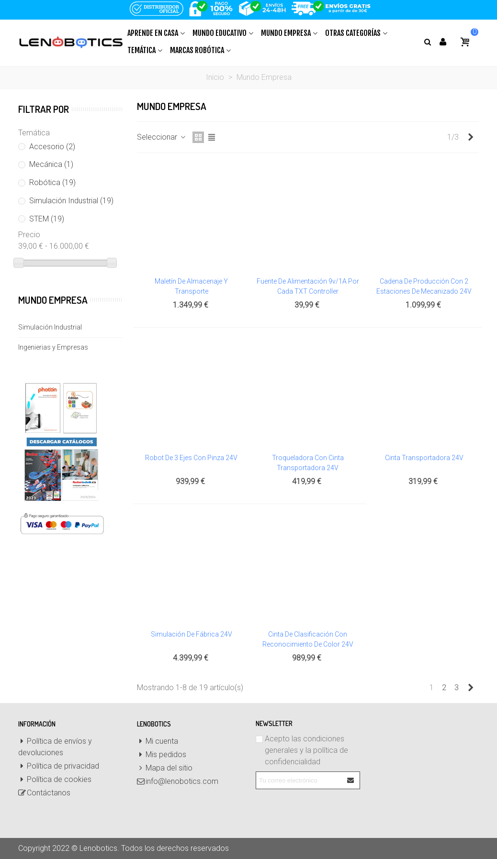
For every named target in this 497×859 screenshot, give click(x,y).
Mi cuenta (157, 741)
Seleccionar (162, 137)
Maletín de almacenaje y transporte (191, 286)
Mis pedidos (161, 754)
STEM (46, 218)
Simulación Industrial (71, 200)
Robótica (52, 182)
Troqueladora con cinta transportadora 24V (308, 463)
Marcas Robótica (197, 50)
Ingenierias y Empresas (53, 347)
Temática (141, 50)
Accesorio (52, 146)
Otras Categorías (353, 33)
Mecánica (51, 164)
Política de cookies (54, 779)
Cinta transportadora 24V (424, 458)
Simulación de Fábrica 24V (191, 634)
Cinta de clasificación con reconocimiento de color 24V (307, 639)
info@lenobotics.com (177, 781)
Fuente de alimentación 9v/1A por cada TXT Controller (308, 286)
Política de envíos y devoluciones (55, 746)
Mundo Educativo (219, 33)
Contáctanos (44, 793)
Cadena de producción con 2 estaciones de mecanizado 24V (424, 286)
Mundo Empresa (286, 33)
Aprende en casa (152, 33)
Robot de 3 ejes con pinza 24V (191, 458)
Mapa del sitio (164, 768)
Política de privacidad (58, 766)
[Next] (471, 137)
